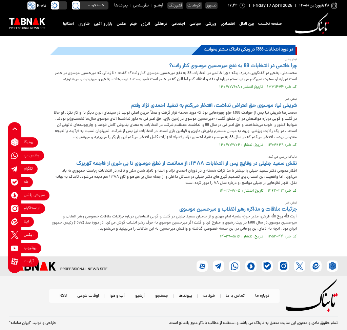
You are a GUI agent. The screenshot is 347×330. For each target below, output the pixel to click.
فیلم (133, 23)
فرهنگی (161, 23)
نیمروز (211, 5)
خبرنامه (209, 296)
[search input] (90, 5)
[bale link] (15, 182)
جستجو (161, 296)
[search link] (76, 5)
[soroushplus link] (15, 195)
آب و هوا (117, 296)
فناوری (83, 23)
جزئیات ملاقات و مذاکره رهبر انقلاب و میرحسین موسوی (238, 210)
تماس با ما (235, 296)
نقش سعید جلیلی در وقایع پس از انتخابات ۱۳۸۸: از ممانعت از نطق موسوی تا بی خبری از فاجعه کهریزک (186, 164)
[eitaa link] (15, 221)
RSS (63, 296)
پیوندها (121, 5)
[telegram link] (15, 168)
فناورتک (175, 5)
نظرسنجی (141, 5)
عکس (121, 23)
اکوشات (194, 5)
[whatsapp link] (15, 155)
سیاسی (195, 23)
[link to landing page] (313, 24)
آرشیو (158, 5)
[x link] (15, 235)
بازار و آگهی (103, 23)
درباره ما (262, 296)
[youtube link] (15, 248)
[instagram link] (15, 208)
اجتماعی (178, 23)
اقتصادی (228, 23)
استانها (68, 23)
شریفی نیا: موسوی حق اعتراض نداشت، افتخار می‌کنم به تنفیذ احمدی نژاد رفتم (214, 106)
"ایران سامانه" (20, 323)
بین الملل (246, 23)
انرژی (145, 23)
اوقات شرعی (88, 296)
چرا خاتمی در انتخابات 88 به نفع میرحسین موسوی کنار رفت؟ (233, 66)
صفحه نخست (270, 23)
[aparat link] (15, 261)
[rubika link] (15, 142)
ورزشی (210, 23)
